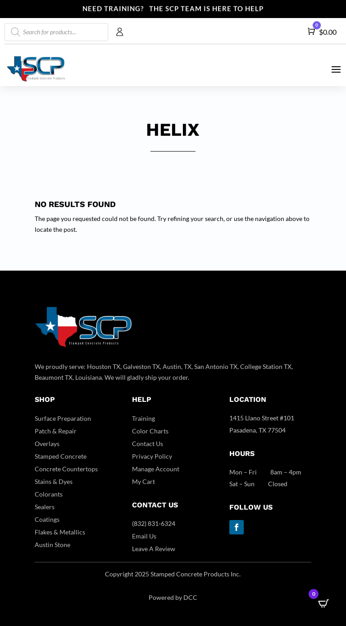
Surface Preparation (63, 418)
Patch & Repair (56, 431)
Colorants (49, 494)
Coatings (47, 519)
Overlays (47, 443)
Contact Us (147, 443)
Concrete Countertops (66, 469)
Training (143, 418)
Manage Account (155, 469)
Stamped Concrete (60, 456)
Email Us (144, 536)
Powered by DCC (173, 597)
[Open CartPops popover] (323, 603)
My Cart (143, 481)
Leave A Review (153, 548)
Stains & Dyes (54, 481)
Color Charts (150, 431)
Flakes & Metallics (60, 532)
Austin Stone (52, 544)
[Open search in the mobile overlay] (56, 32)
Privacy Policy (152, 456)
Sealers (45, 507)
